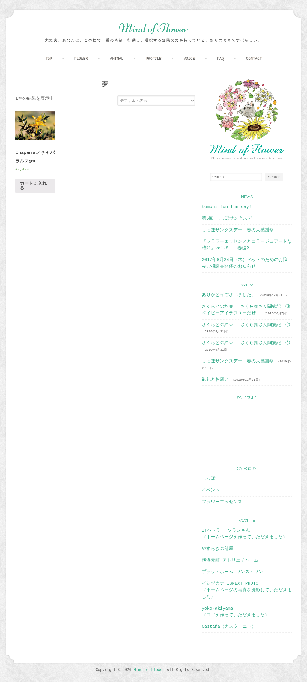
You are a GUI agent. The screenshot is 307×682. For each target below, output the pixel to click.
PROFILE (153, 59)
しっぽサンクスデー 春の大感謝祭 (238, 230)
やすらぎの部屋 (217, 548)
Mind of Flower (153, 28)
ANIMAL (117, 59)
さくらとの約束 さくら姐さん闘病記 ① (246, 343)
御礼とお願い (215, 379)
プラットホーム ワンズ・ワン (232, 571)
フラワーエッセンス (222, 502)
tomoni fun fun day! (227, 206)
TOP (48, 59)
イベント (211, 490)
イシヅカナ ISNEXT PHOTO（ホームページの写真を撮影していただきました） (247, 590)
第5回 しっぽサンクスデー (229, 218)
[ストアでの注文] (156, 100)
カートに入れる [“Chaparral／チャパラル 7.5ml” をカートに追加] (33, 186)
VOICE (189, 59)
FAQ (220, 59)
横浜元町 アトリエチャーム (230, 560)
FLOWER (81, 59)
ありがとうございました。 (229, 295)
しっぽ (208, 478)
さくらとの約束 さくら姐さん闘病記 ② (246, 325)
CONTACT (254, 59)
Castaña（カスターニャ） (229, 626)
